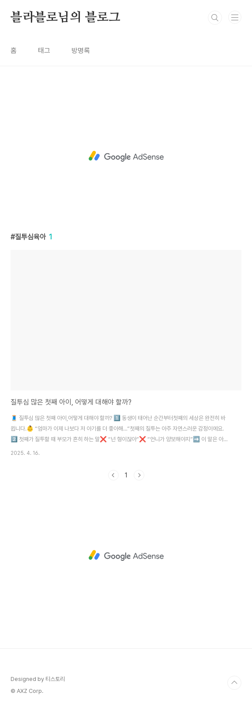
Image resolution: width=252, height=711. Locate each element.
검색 (215, 17)
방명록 (80, 50)
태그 (44, 50)
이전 (113, 475)
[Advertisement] (126, 156)
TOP (234, 683)
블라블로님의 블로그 (65, 17)
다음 (139, 475)
